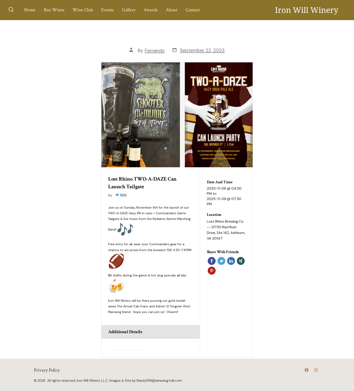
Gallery (128, 10)
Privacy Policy (47, 370)
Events (107, 10)
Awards (151, 10)
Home (29, 10)
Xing (241, 261)
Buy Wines (54, 10)
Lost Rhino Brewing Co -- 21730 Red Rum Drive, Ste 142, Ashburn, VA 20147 (226, 230)
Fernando (154, 50)
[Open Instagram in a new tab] (316, 370)
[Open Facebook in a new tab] (307, 370)
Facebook (212, 261)
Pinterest (212, 271)
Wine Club (82, 10)
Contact (193, 10)
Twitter (221, 261)
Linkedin (231, 261)
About (171, 10)
